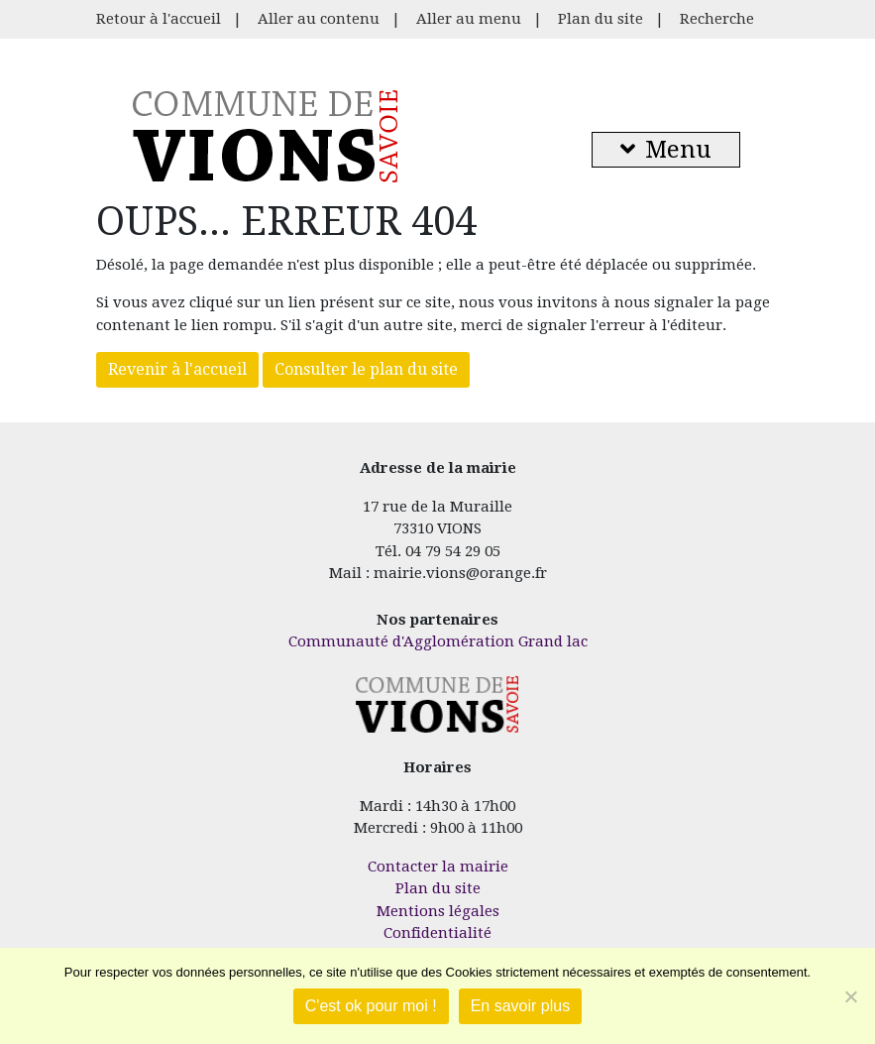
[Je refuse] (850, 996)
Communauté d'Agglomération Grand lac (438, 641)
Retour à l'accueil (158, 19)
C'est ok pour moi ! (371, 1005)
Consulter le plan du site (366, 369)
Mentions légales (438, 911)
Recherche (717, 19)
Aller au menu (468, 19)
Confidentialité (437, 933)
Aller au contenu (319, 19)
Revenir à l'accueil (177, 369)
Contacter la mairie (438, 866)
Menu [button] (665, 150)
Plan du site (600, 19)
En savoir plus (521, 1005)
